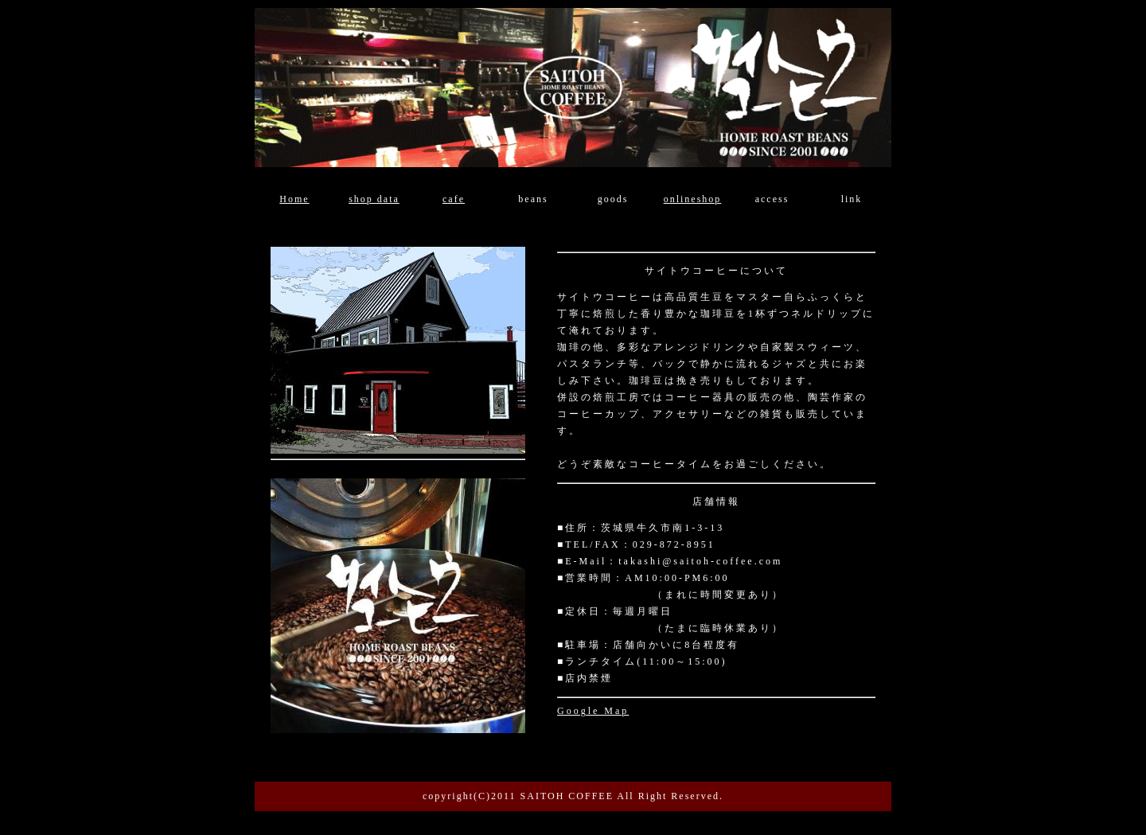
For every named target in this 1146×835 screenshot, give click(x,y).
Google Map (593, 710)
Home (294, 199)
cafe (453, 199)
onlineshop (693, 199)
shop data (374, 199)
